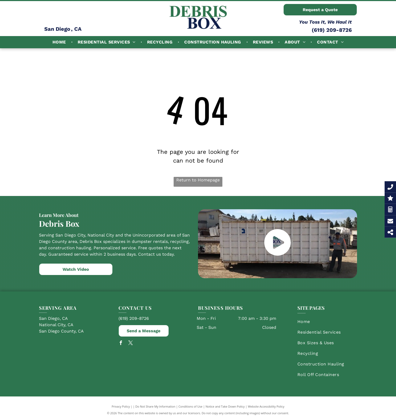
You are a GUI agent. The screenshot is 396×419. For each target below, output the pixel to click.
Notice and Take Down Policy (225, 406)
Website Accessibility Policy (266, 406)
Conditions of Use (190, 406)
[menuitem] (59, 42)
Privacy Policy (121, 406)
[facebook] (120, 343)
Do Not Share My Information (155, 406)
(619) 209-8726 (332, 30)
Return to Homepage (198, 179)
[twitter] (130, 343)
